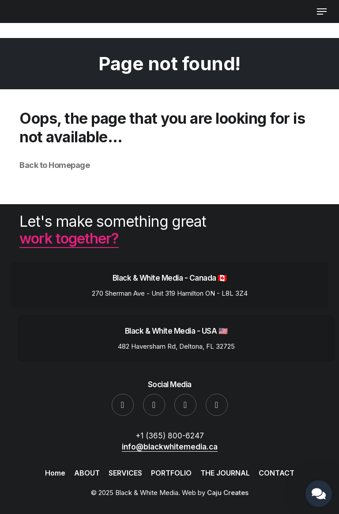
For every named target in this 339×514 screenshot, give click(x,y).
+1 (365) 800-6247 (170, 435)
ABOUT (87, 472)
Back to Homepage (54, 165)
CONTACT (276, 472)
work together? (69, 238)
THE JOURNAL (225, 472)
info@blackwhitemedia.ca (170, 446)
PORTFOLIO (171, 472)
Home (55, 472)
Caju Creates (228, 492)
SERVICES (125, 472)
